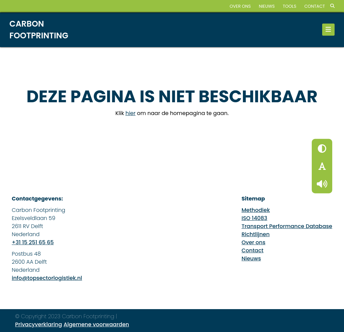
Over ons (240, 6)
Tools (289, 6)
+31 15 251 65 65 (33, 242)
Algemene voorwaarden (96, 324)
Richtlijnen (256, 234)
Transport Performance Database (287, 226)
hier (130, 113)
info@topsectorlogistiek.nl (47, 278)
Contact (314, 6)
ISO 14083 (254, 218)
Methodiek (256, 210)
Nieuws (266, 6)
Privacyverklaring (38, 324)
